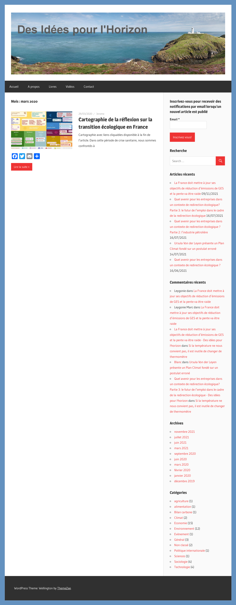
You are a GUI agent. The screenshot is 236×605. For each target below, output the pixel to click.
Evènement (181, 534)
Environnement (184, 528)
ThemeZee (64, 588)
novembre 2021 (184, 431)
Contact (89, 86)
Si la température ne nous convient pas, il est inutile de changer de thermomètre (196, 351)
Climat (178, 518)
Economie (180, 523)
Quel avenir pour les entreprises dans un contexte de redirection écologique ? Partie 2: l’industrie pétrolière (196, 226)
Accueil (13, 86)
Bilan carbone (183, 512)
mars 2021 (181, 448)
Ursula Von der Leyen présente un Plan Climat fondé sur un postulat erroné (194, 367)
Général (179, 539)
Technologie (182, 567)
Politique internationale (189, 550)
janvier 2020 (182, 475)
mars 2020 (181, 464)
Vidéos (70, 86)
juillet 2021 (181, 437)
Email (175, 119)
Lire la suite (20, 167)
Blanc (177, 362)
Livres (52, 86)
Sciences (179, 556)
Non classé (181, 545)
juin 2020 (180, 459)
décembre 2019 (184, 481)
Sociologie (181, 561)
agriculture (181, 501)
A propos (33, 86)
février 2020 (182, 470)
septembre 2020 (185, 453)
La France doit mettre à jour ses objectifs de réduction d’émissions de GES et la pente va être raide (197, 188)
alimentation (182, 506)
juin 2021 (180, 442)
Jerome (100, 113)
